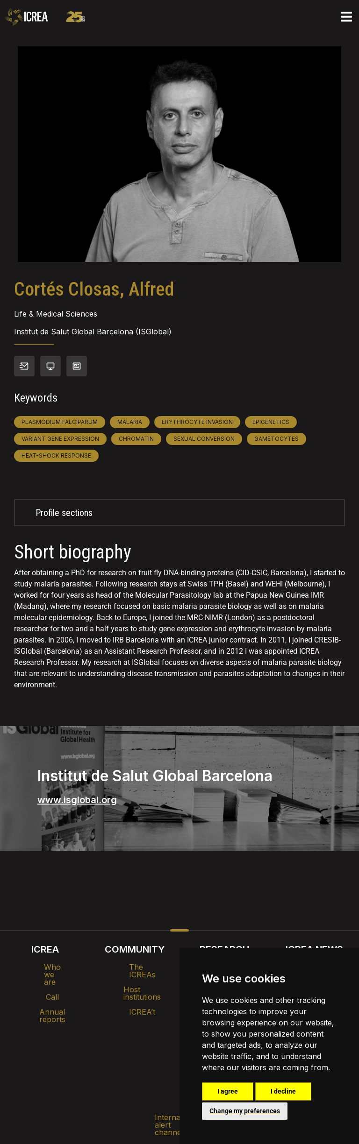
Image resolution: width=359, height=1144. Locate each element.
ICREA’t (135, 997)
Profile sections (64, 512)
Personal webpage (50, 366)
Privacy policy (133, 1065)
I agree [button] (227, 1091)
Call (44, 982)
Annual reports (45, 997)
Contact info (24, 366)
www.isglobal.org (77, 799)
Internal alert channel (54, 1065)
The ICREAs (134, 967)
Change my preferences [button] (244, 1111)
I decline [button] (283, 1091)
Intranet (96, 1040)
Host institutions (135, 982)
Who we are (45, 967)
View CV (76, 366)
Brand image (147, 1040)
